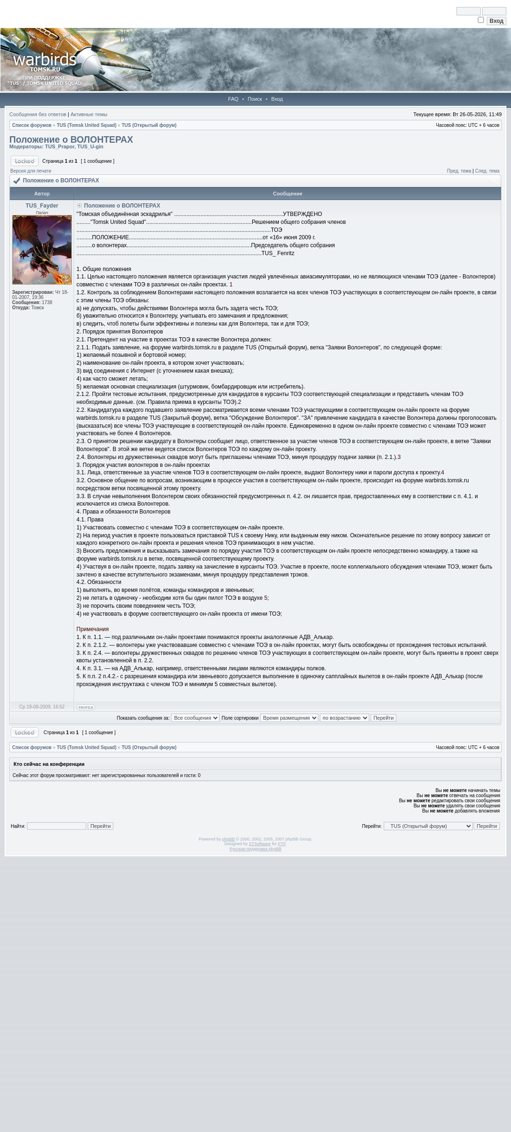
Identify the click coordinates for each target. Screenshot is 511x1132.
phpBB (228, 839)
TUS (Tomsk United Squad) (87, 125)
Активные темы (88, 114)
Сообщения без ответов (37, 114)
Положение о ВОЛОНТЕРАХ (71, 139)
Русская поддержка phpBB (256, 849)
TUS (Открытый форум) (149, 125)
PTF (281, 843)
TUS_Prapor (59, 146)
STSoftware (260, 843)
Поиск (255, 99)
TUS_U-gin (90, 146)
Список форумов (32, 125)
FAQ (233, 99)
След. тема (487, 171)
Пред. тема (459, 171)
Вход (277, 99)
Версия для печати (30, 171)
